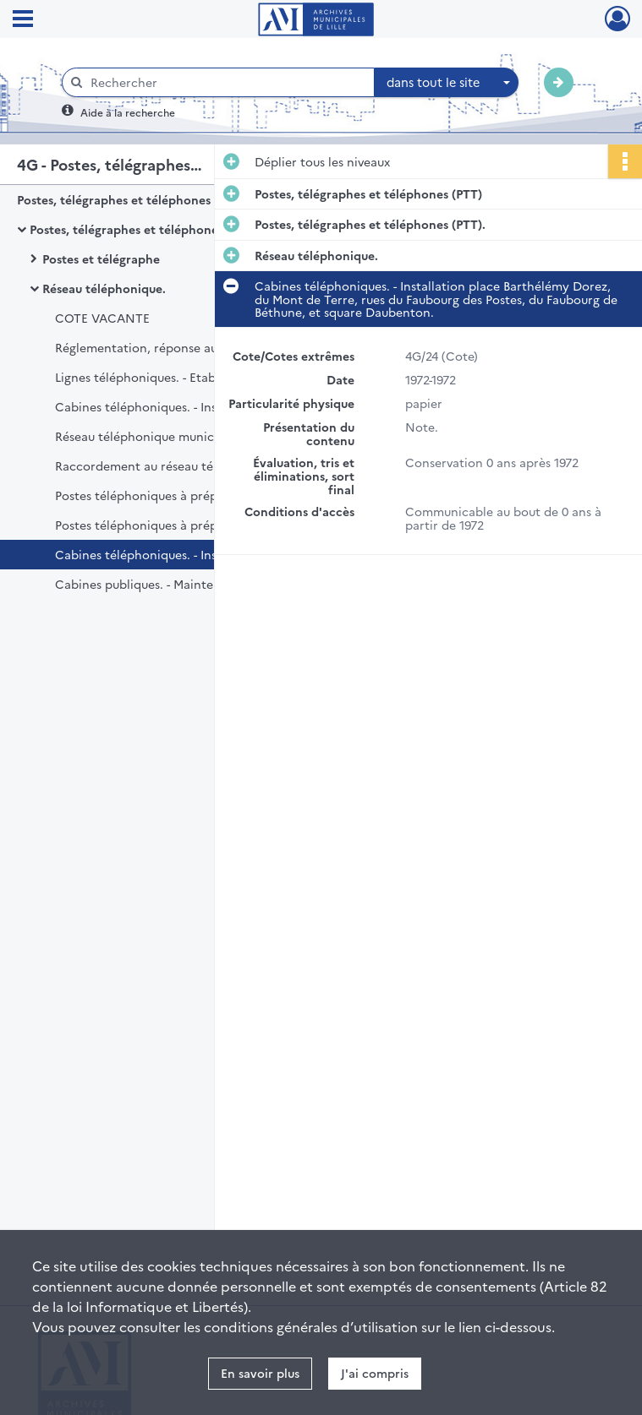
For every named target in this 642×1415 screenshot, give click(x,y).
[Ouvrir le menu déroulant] (23, 20)
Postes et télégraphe (101, 258)
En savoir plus (260, 1372)
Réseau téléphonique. (104, 288)
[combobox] (447, 83)
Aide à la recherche (127, 112)
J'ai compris (375, 1372)
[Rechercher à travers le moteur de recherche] (227, 82)
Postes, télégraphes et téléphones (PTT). (145, 228)
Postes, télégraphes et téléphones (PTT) (130, 199)
